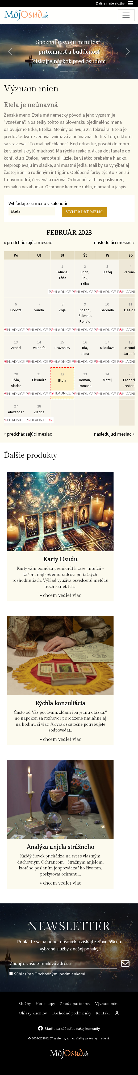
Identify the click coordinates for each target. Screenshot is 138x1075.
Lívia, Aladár (16, 379)
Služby (25, 1003)
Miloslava (107, 345)
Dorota (16, 307)
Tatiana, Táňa (62, 272)
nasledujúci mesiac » (114, 242)
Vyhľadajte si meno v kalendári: (39, 203)
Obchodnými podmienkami (60, 974)
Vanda (39, 307)
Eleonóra (39, 377)
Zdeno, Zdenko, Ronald (85, 312)
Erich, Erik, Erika (85, 275)
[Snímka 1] (64, 71)
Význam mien (107, 1003)
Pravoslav (62, 345)
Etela (62, 377)
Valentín (39, 345)
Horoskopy (45, 1003)
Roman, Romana (85, 379)
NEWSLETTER (69, 927)
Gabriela (107, 307)
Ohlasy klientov (33, 1013)
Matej (107, 377)
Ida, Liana (85, 347)
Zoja (62, 307)
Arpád (16, 345)
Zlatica (39, 409)
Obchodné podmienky (71, 1013)
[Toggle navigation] (126, 15)
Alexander (16, 409)
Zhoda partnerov (75, 1003)
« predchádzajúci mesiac (28, 242)
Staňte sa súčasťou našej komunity (72, 1028)
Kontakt (103, 1013)
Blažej (107, 269)
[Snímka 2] (74, 71)
